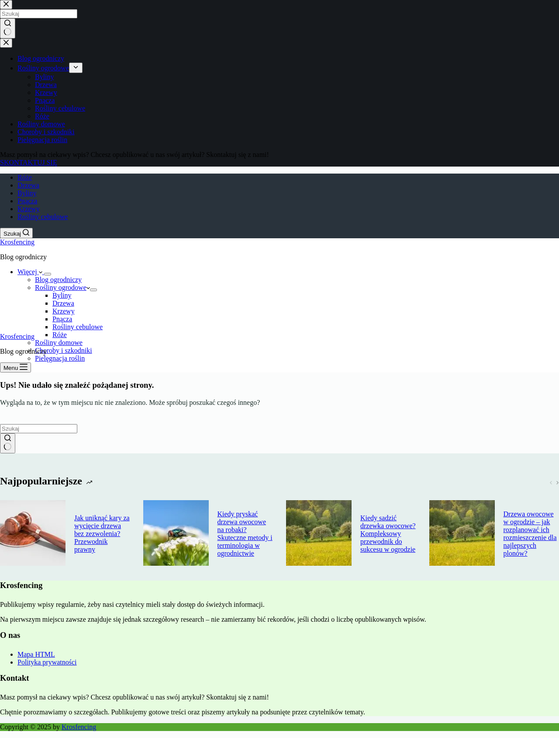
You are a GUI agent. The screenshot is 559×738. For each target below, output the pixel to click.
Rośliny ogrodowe (62, 287)
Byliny (27, 193)
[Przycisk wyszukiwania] (7, 443)
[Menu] (15, 367)
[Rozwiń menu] (47, 274)
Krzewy (28, 208)
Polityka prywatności (47, 662)
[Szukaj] (16, 233)
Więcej (30, 271)
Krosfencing (17, 242)
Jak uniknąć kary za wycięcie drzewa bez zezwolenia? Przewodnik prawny (102, 533)
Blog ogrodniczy (58, 279)
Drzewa (28, 185)
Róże (24, 177)
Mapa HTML (36, 654)
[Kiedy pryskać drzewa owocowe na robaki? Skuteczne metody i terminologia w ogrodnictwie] (176, 533)
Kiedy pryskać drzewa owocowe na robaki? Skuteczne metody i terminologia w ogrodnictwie (245, 533)
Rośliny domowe (59, 342)
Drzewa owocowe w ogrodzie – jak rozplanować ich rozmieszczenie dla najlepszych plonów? (530, 533)
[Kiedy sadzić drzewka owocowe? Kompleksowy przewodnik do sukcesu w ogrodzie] (319, 533)
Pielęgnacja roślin (60, 358)
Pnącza (27, 201)
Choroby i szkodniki (63, 350)
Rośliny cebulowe (42, 216)
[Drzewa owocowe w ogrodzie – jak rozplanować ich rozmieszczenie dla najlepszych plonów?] (462, 533)
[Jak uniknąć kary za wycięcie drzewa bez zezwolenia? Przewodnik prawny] (33, 533)
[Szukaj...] (38, 428)
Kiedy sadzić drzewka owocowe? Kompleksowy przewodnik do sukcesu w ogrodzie (388, 533)
